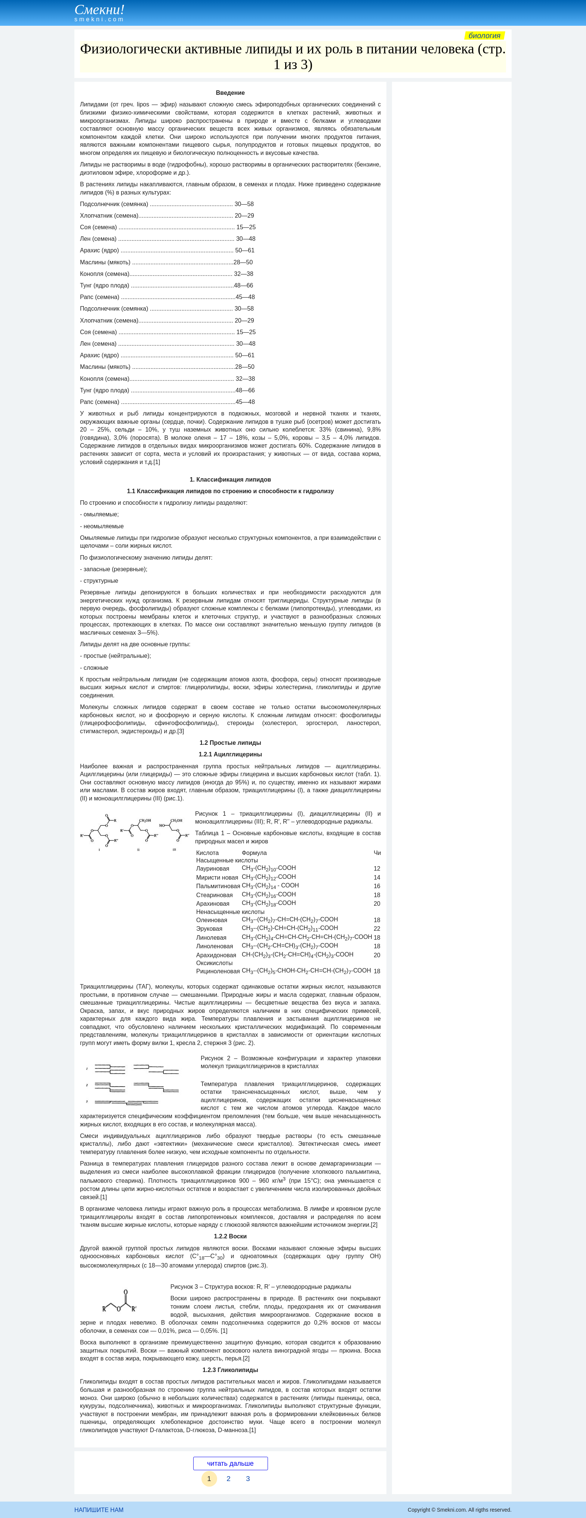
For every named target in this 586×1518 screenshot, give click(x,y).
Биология (485, 35)
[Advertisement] (452, 197)
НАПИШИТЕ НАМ (99, 1510)
